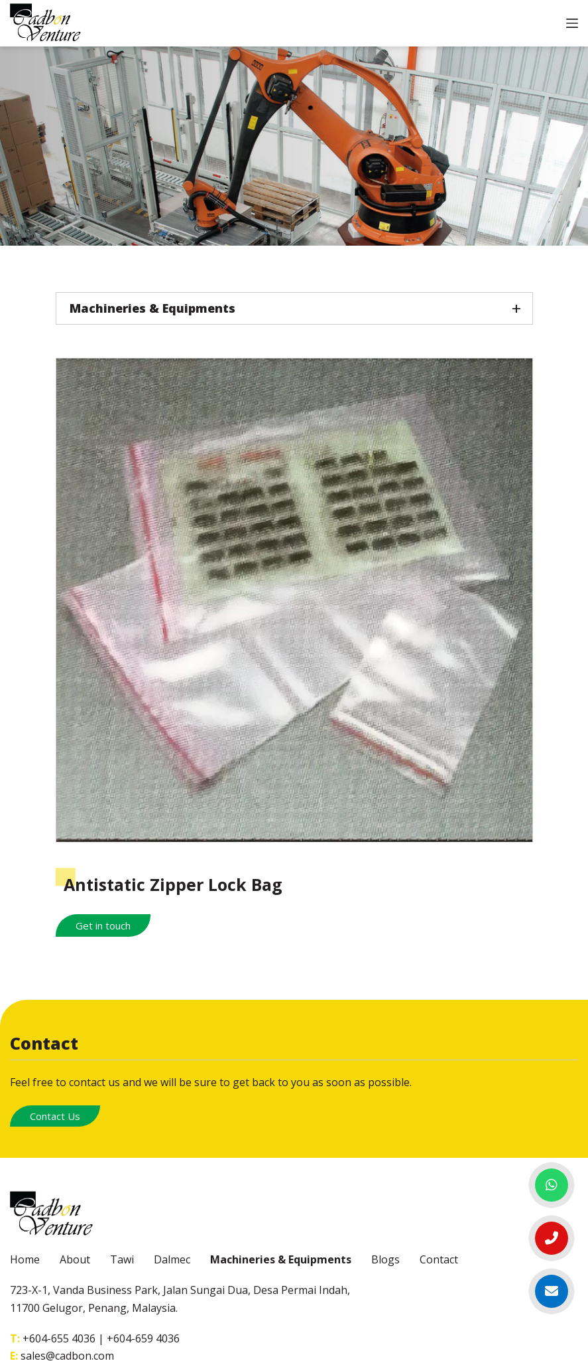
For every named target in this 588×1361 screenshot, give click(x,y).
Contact (439, 1259)
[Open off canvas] (572, 23)
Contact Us (55, 1116)
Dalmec (172, 1259)
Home (25, 1259)
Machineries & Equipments (280, 1259)
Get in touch (103, 925)
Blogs (385, 1259)
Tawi (122, 1259)
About (75, 1259)
